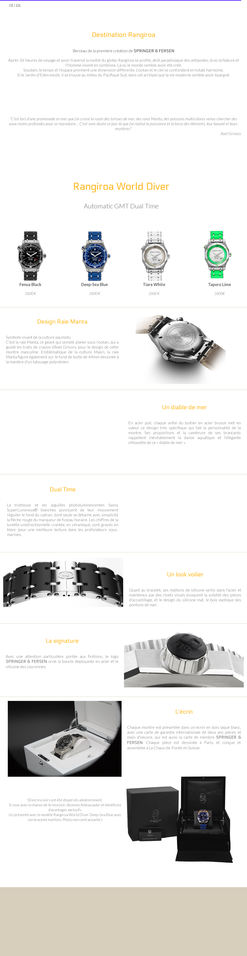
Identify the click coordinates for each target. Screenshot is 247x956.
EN (18, 5)
